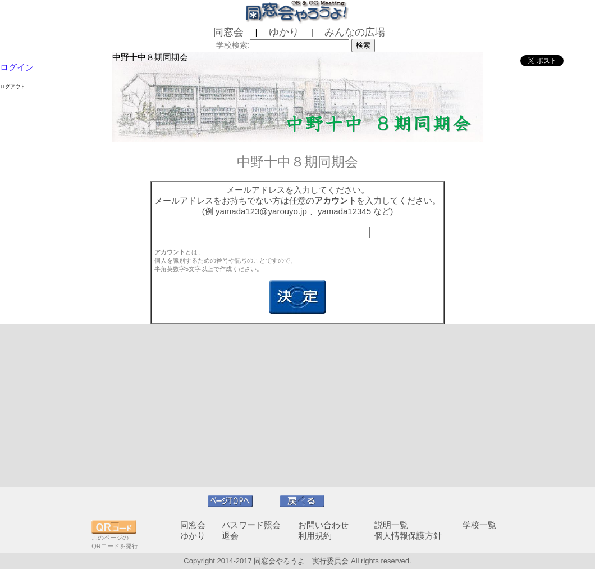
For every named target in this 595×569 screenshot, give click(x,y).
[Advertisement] (297, 406)
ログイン (17, 67)
